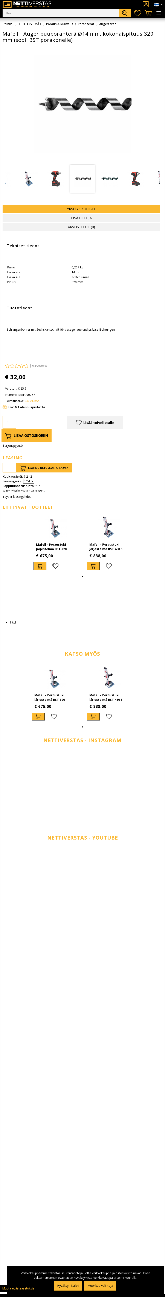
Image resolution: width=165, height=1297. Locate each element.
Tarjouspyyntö (13, 445)
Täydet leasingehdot (17, 497)
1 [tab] (82, 576)
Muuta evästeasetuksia (18, 1288)
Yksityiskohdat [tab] (81, 209)
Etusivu (8, 24)
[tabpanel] (82, 179)
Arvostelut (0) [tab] (81, 227)
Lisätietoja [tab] (81, 218)
